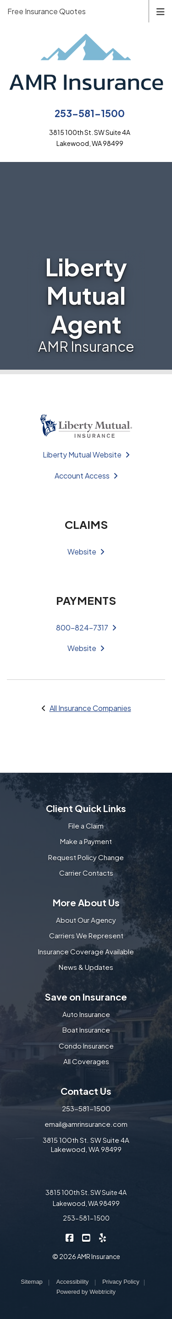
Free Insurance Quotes (46, 11)
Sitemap (32, 1281)
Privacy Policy (120, 1281)
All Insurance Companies (90, 708)
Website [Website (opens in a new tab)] (86, 551)
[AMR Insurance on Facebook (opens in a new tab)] (69, 1237)
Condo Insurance (86, 1045)
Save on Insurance (86, 996)
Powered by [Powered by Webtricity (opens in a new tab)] (86, 1291)
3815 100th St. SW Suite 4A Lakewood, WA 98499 (86, 1145)
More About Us (86, 902)
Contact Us (86, 1091)
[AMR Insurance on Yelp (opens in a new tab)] (102, 1237)
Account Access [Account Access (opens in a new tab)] (86, 475)
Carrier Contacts (86, 872)
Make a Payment (86, 841)
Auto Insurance (86, 1014)
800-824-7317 (86, 627)
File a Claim (86, 825)
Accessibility (72, 1281)
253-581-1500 (90, 113)
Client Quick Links (86, 808)
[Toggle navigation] (160, 11)
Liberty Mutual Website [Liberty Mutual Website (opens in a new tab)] (86, 454)
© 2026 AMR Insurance (86, 1256)
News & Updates (86, 967)
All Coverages (86, 1061)
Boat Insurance (86, 1029)
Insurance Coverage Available (86, 951)
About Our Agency (86, 919)
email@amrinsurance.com (86, 1124)
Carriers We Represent (86, 935)
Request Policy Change (86, 857)
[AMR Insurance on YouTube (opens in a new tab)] (86, 1237)
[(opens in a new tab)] (86, 425)
